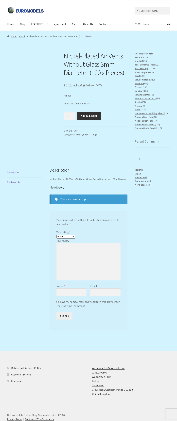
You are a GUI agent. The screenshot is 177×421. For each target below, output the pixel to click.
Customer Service (21, 357)
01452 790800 (99, 355)
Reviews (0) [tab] (13, 164)
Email (94, 269)
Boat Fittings (90, 134)
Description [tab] (13, 155)
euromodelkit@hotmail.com (108, 351)
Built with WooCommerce (39, 402)
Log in (138, 173)
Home (10, 24)
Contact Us (105, 24)
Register (139, 169)
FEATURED (37, 24)
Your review (63, 223)
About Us (88, 24)
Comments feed (143, 180)
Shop (22, 24)
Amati (22, 36)
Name (60, 269)
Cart (74, 24)
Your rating (63, 215)
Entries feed (141, 177)
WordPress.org (142, 184)
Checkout (16, 363)
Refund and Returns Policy (26, 350)
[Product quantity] (69, 116)
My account (59, 24)
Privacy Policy (14, 402)
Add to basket (89, 115)
